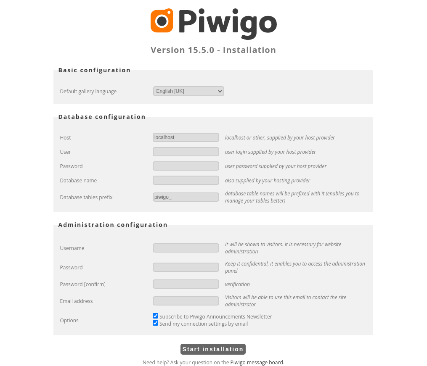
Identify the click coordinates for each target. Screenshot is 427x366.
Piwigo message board (257, 362)
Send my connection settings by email (200, 323)
